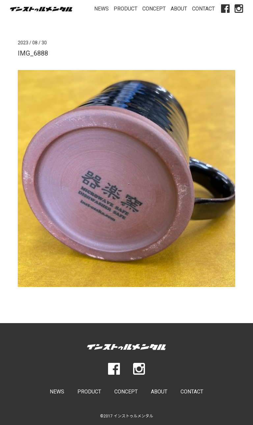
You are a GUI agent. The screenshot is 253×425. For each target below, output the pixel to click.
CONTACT (203, 9)
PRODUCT (125, 9)
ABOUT (179, 9)
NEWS (101, 9)
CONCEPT (154, 9)
